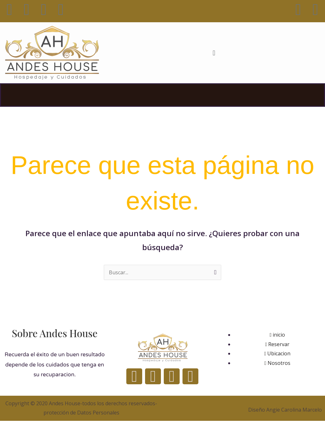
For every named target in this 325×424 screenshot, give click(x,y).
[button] (213, 52)
